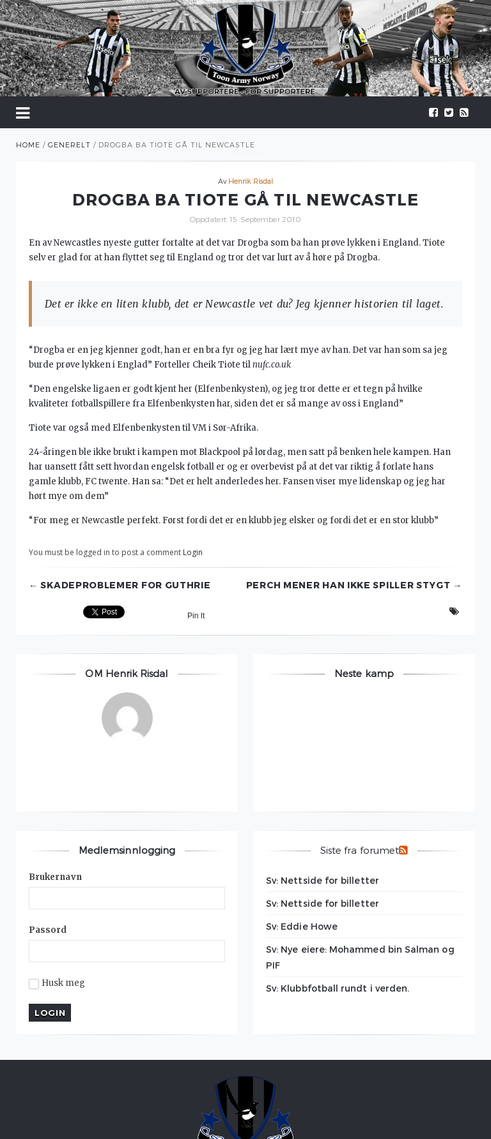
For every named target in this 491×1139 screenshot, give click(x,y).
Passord (48, 930)
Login (193, 552)
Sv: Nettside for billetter (322, 880)
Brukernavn (55, 877)
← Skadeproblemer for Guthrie (120, 585)
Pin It (196, 615)
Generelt (69, 144)
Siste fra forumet (359, 850)
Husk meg (57, 983)
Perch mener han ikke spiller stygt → (354, 585)
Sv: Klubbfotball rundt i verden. (337, 988)
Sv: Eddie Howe (302, 926)
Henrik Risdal (250, 181)
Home (28, 144)
